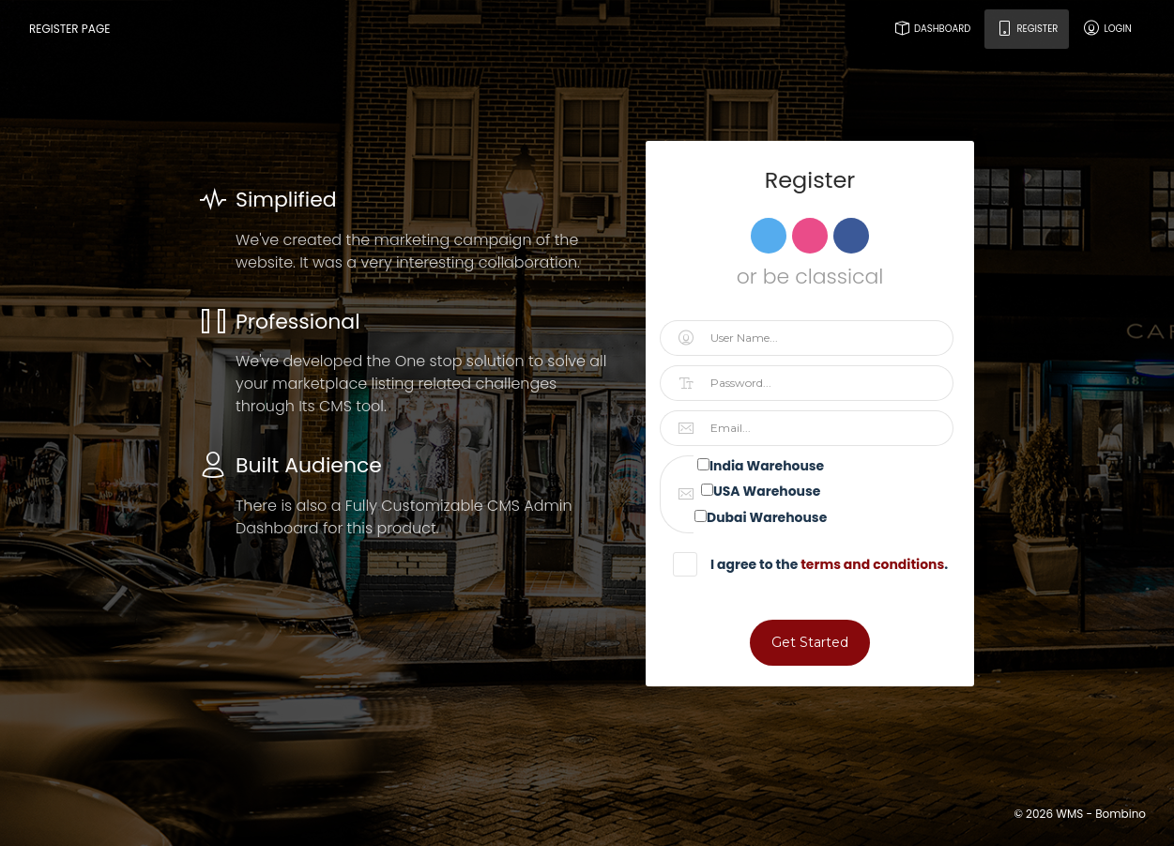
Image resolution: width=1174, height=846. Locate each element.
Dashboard (931, 28)
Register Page (69, 29)
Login (1107, 28)
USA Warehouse (766, 491)
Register (1027, 28)
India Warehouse (766, 465)
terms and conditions (872, 564)
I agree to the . (820, 564)
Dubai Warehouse (767, 517)
